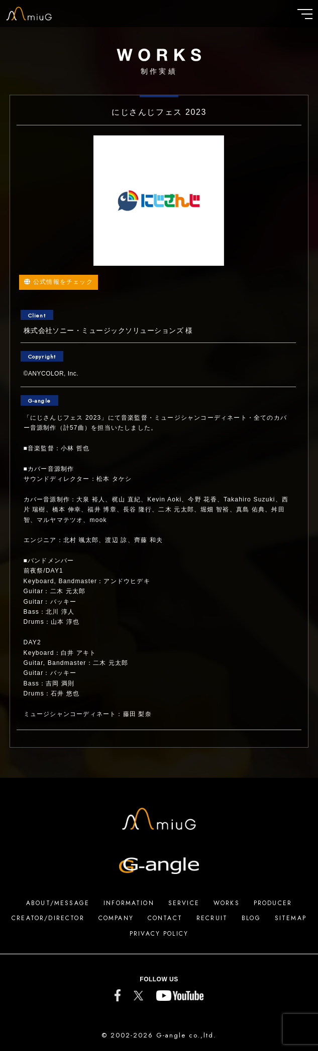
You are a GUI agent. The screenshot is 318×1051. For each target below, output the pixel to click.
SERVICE (183, 903)
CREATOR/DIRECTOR (48, 918)
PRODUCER (273, 903)
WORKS (227, 903)
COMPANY (116, 918)
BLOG (251, 918)
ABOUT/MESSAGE (57, 903)
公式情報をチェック (58, 281)
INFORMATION (128, 903)
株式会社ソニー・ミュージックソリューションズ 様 (108, 330)
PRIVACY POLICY (159, 933)
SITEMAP (290, 918)
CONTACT (165, 918)
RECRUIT (212, 918)
